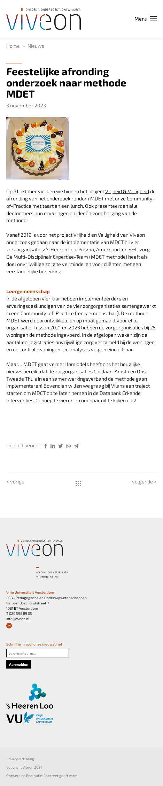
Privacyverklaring (20, 759)
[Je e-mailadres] (37, 653)
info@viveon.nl (17, 619)
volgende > (144, 481)
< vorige (15, 481)
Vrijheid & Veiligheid (127, 191)
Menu (145, 19)
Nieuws (36, 46)
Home (13, 46)
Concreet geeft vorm (60, 775)
